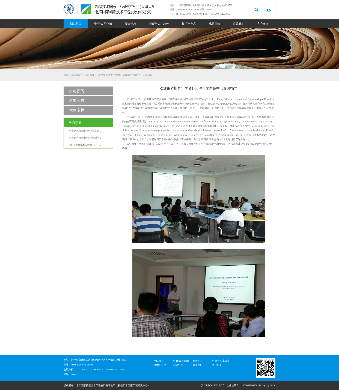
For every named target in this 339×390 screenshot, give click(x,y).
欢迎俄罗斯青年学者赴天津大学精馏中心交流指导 (125, 75)
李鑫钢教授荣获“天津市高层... (85, 130)
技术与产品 (189, 23)
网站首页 (75, 23)
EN (269, 10)
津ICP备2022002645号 (213, 385)
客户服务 (263, 23)
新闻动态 (130, 23)
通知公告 (76, 100)
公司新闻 (89, 75)
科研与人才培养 (159, 23)
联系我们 (238, 23)
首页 (66, 75)
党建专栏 (76, 110)
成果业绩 (214, 23)
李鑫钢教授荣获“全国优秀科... (85, 137)
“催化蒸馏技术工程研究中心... (85, 145)
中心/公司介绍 (103, 23)
